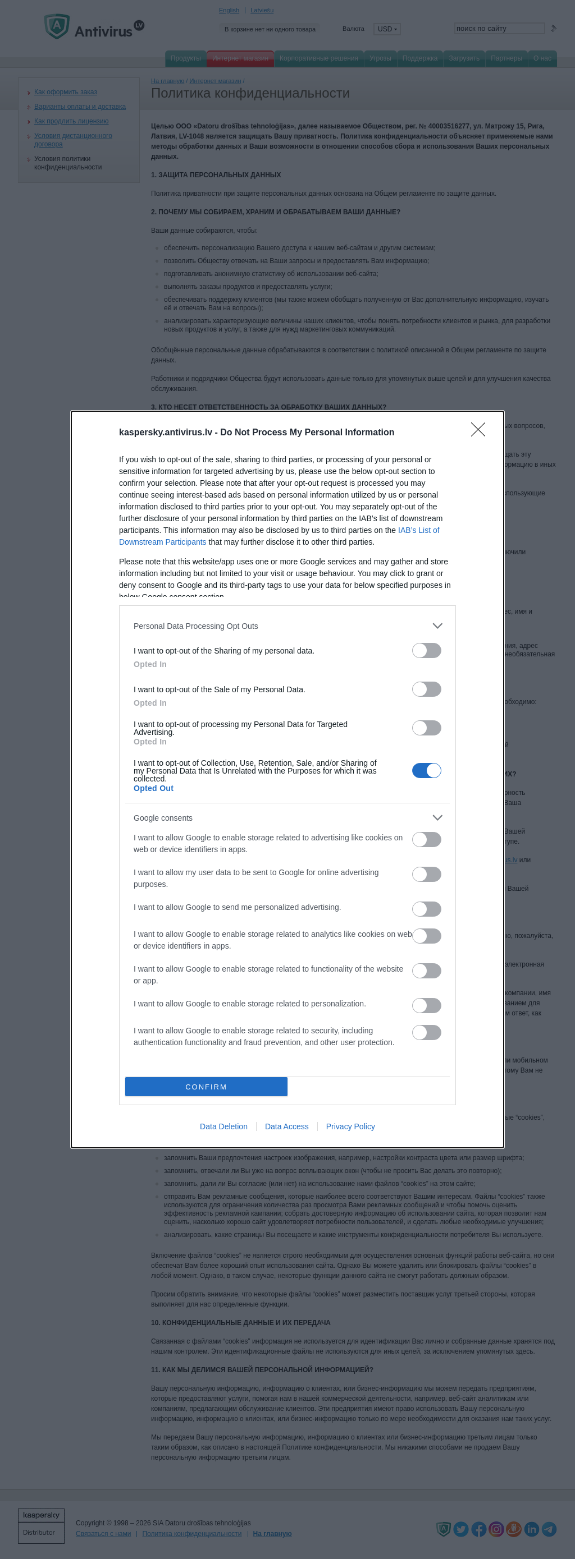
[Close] (481, 433)
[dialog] (287, 779)
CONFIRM (206, 1087)
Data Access (287, 1126)
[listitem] (287, 626)
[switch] (426, 650)
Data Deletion (224, 1126)
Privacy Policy (350, 1126)
